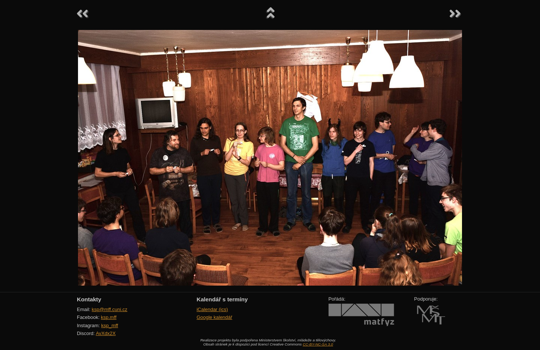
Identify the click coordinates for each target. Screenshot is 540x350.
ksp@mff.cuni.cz (110, 309)
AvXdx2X (106, 333)
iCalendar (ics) (212, 309)
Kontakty (89, 299)
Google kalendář (214, 317)
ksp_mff (109, 325)
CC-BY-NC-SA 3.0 (318, 344)
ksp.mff (109, 317)
